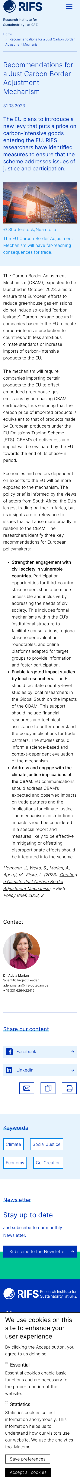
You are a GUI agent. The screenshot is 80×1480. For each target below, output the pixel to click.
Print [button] (69, 1088)
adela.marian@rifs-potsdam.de (25, 985)
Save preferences (27, 1459)
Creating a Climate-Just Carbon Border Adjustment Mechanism (40, 881)
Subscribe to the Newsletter (37, 1251)
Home (7, 34)
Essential (19, 1364)
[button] (48, 1088)
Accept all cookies (28, 1472)
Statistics (20, 1404)
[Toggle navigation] (69, 6)
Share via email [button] (26, 1088)
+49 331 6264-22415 (18, 990)
